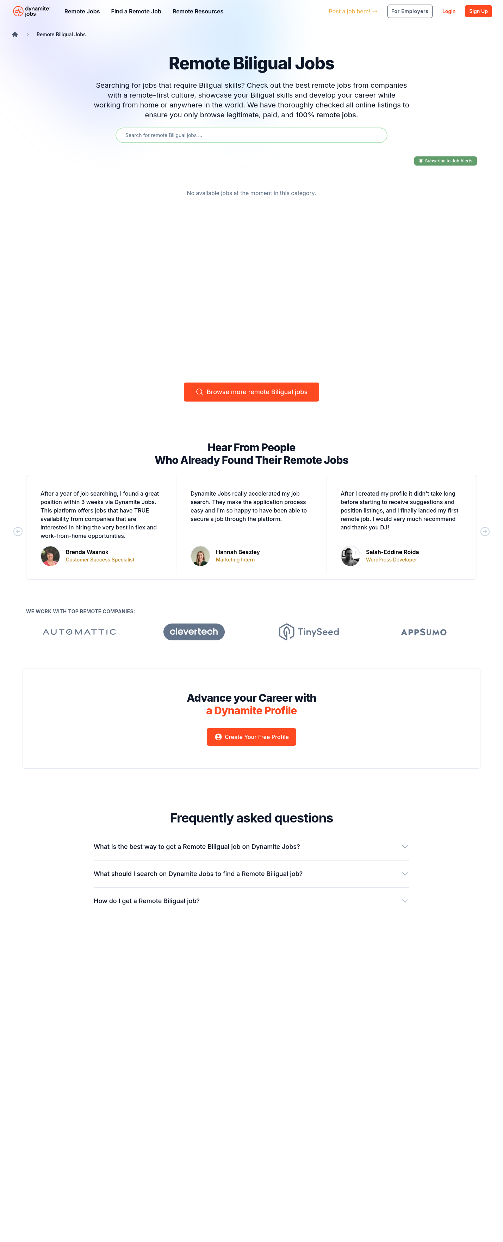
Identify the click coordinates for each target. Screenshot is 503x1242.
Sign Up (478, 11)
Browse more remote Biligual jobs (251, 392)
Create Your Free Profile (251, 737)
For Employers (410, 11)
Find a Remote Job (136, 11)
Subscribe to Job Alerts (445, 160)
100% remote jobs (326, 115)
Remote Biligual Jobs (61, 34)
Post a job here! (353, 11)
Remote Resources (198, 11)
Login (448, 11)
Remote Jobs (82, 11)
